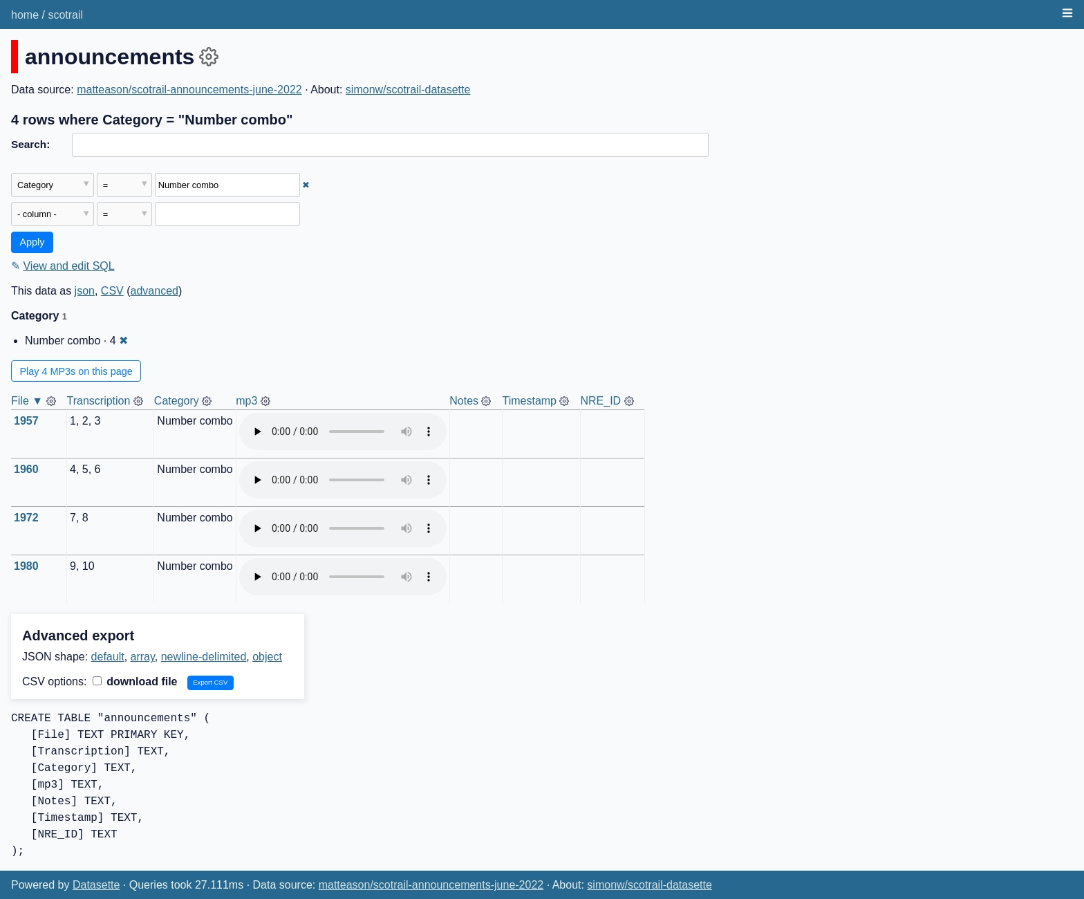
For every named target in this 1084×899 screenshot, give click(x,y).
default (107, 656)
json (85, 291)
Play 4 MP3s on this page (76, 371)
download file (135, 681)
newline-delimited (204, 656)
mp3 (246, 401)
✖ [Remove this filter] (306, 185)
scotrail (65, 15)
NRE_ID (600, 401)
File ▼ (27, 401)
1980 (26, 566)
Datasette (96, 885)
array (143, 656)
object (267, 656)
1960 (26, 469)
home (25, 15)
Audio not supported (343, 431)
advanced (154, 291)
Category (176, 401)
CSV (112, 291)
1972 (26, 517)
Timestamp (529, 401)
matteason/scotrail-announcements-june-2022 (189, 89)
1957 (26, 421)
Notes (463, 401)
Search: (30, 144)
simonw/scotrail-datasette (408, 89)
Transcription (99, 401)
